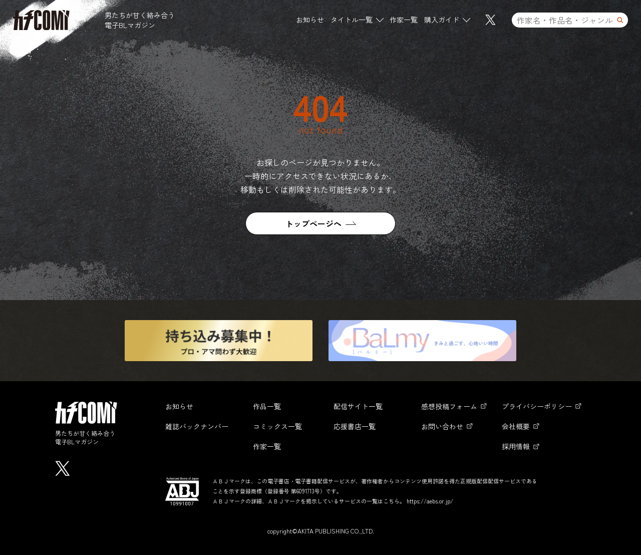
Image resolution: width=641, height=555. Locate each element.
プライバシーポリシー (537, 406)
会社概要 (516, 426)
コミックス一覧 (277, 426)
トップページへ (313, 223)
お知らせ (310, 20)
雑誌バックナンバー (196, 426)
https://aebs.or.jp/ (430, 501)
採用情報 (516, 446)
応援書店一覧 (355, 426)
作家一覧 (404, 20)
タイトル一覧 (352, 20)
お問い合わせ (442, 426)
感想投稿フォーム (449, 406)
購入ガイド (441, 20)
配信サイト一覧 (358, 406)
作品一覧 (267, 406)
